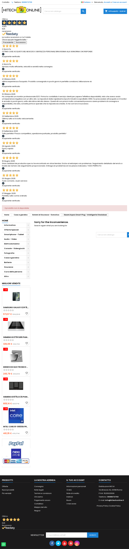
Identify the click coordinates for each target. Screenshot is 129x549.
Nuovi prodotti (8, 490)
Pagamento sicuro (42, 500)
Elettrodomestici (12, 244)
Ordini (69, 490)
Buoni (68, 500)
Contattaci (38, 503)
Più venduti (6, 493)
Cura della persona (13, 271)
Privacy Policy (102, 506)
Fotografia (9, 253)
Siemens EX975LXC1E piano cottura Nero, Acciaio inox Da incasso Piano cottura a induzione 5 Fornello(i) (16, 397)
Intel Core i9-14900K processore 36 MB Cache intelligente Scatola (16, 427)
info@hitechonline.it (114, 500)
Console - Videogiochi (14, 248)
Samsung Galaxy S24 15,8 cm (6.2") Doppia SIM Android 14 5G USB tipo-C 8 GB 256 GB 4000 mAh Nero (16, 307)
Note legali (39, 490)
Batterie (8, 262)
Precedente (8, 42)
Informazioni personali (76, 486)
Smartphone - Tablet (14, 234)
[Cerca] (64, 11)
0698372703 (27, 2)
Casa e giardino (11, 257)
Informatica (10, 225)
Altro (6, 276)
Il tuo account (75, 480)
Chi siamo (38, 497)
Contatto (5, 2)
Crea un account (119, 2)
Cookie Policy (115, 506)
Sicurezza (8, 267)
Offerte (5, 486)
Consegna (38, 486)
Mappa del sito (40, 507)
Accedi (107, 2)
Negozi (37, 510)
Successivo (21, 42)
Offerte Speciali (11, 230)
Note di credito (72, 493)
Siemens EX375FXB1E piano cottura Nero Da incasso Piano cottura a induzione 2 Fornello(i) (16, 337)
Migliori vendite (11, 283)
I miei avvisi (71, 503)
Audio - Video (10, 239)
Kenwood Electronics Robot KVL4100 (16, 367)
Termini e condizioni (42, 493)
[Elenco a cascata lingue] (87, 2)
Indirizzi (69, 497)
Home (5, 220)
